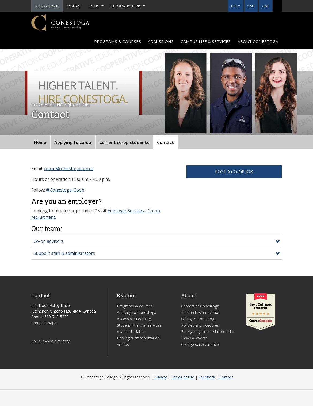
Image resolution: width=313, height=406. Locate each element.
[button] (277, 6)
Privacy (160, 377)
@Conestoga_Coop (65, 190)
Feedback (207, 377)
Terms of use (182, 377)
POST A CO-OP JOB (234, 172)
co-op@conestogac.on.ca (68, 168)
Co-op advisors (48, 241)
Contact (165, 142)
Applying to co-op (72, 142)
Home (40, 142)
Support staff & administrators (64, 253)
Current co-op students (124, 142)
